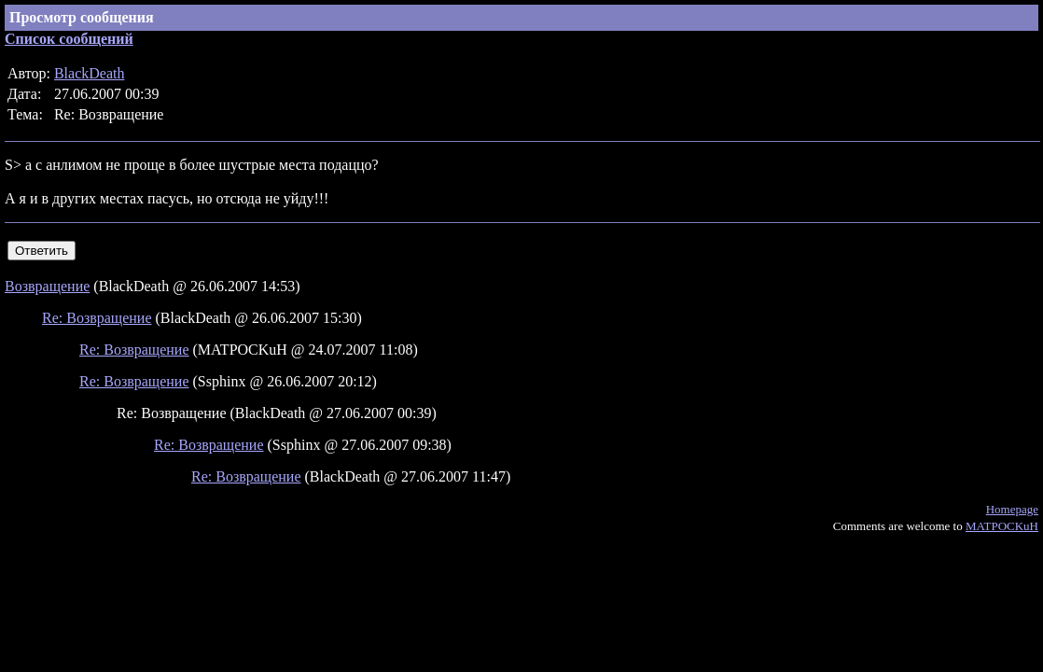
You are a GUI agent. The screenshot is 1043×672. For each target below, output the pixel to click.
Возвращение (47, 286)
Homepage (1012, 509)
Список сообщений (69, 39)
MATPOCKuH (1002, 526)
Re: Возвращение (97, 318)
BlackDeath (89, 73)
